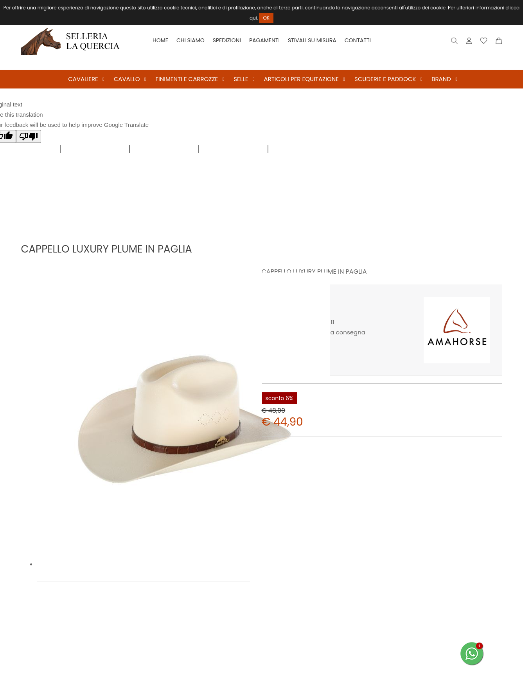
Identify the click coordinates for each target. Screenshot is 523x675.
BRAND (441, 79)
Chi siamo (190, 40)
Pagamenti (264, 40)
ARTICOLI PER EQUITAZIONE (301, 79)
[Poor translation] (28, 136)
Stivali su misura (312, 40)
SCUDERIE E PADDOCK (385, 79)
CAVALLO (127, 79)
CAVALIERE (83, 79)
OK (266, 17)
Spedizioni (227, 40)
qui (253, 17)
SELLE (241, 79)
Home (160, 40)
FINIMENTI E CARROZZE (186, 79)
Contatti (358, 40)
